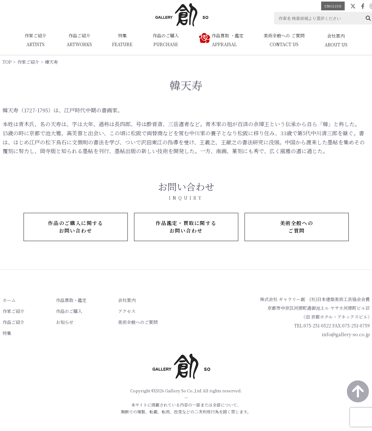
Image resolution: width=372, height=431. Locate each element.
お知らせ (64, 322)
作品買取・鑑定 (71, 300)
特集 (7, 333)
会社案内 (127, 300)
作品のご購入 (69, 311)
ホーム (9, 300)
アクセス (127, 311)
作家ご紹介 (28, 62)
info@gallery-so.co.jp (346, 334)
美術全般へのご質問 (138, 322)
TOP (7, 62)
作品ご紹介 (13, 322)
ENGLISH (333, 5)
